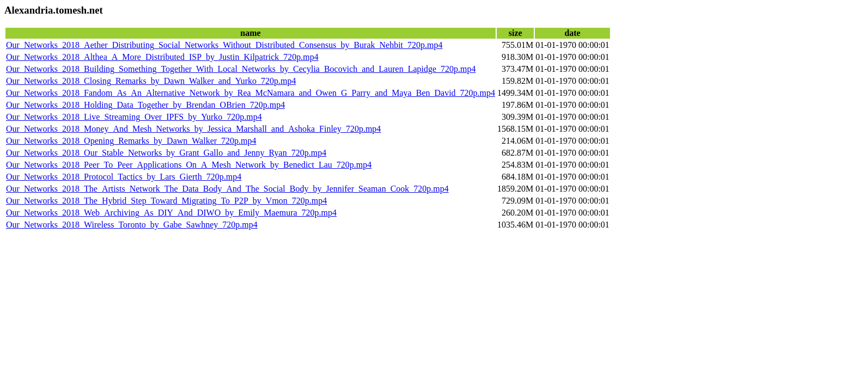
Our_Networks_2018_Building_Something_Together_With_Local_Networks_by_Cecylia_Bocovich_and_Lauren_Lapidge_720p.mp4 (241, 69)
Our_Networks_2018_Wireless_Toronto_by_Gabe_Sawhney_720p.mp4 (132, 224)
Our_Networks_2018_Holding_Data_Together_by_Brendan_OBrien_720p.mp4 (145, 104)
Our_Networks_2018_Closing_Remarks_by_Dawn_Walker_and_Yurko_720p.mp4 (151, 80)
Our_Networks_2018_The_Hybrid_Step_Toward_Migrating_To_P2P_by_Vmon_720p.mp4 (166, 200)
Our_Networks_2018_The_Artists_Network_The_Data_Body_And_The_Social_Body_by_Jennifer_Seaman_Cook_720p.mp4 (227, 188)
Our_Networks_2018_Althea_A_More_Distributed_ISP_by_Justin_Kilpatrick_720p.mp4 (162, 57)
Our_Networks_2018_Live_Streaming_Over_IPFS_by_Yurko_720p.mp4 (134, 116)
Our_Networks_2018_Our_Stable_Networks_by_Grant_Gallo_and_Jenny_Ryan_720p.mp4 (166, 152)
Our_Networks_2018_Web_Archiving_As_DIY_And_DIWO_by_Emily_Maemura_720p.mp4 (171, 212)
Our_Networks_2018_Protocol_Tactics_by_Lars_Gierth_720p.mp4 (123, 176)
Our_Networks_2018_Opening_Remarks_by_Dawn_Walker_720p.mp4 (131, 140)
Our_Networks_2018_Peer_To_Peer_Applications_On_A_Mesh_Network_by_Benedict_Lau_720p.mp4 (188, 164)
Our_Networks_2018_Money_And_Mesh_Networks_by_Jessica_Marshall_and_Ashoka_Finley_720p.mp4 (193, 128)
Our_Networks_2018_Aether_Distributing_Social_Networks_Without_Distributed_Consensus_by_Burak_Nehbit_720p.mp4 (224, 45)
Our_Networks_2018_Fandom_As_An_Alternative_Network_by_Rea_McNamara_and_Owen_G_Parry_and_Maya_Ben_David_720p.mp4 (250, 92)
